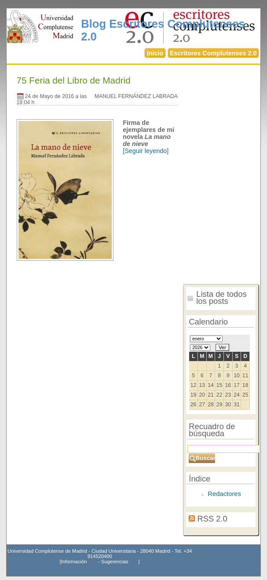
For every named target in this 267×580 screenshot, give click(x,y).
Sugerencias (114, 561)
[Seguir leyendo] (145, 150)
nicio (155, 53)
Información (74, 561)
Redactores (224, 493)
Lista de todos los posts (221, 297)
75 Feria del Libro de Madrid (74, 80)
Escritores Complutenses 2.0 (213, 53)
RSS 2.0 (212, 518)
